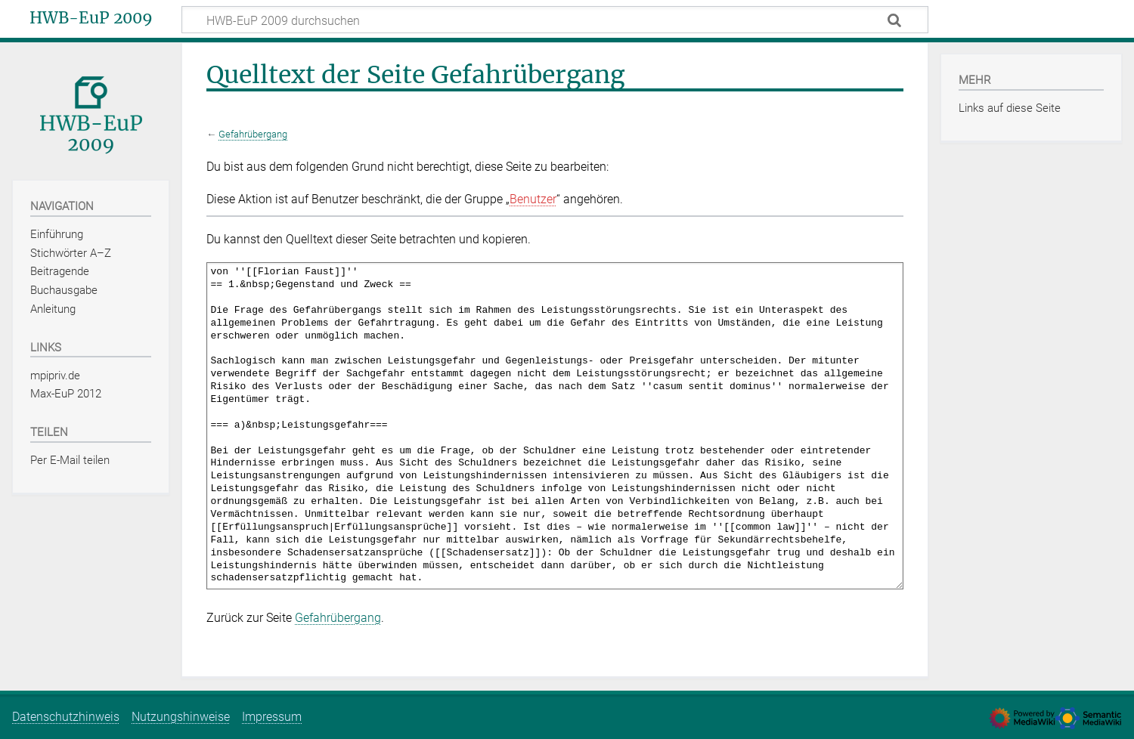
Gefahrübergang (252, 134)
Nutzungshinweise (181, 717)
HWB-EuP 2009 (91, 18)
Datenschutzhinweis (65, 717)
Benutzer (533, 199)
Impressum (272, 717)
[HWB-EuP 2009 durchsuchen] (555, 19)
